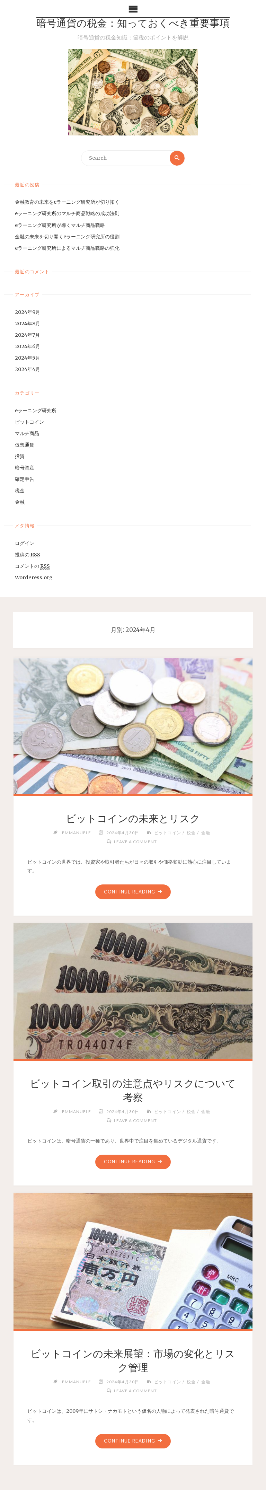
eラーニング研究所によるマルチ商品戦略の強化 (67, 248)
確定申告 (24, 479)
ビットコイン (29, 422)
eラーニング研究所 (35, 410)
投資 (20, 456)
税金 (20, 490)
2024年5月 (27, 358)
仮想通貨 (24, 445)
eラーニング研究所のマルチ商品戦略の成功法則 (67, 214)
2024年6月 (27, 346)
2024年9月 (27, 312)
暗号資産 (24, 468)
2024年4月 (27, 369)
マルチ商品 (27, 433)
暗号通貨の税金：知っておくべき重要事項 (133, 24)
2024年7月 (27, 335)
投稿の (27, 555)
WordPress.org (34, 577)
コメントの (32, 566)
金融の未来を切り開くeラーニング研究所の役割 (67, 236)
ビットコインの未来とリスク (133, 818)
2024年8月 (27, 323)
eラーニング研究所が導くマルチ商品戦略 (60, 225)
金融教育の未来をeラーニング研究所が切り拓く (67, 202)
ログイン (24, 543)
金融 (20, 502)
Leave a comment (135, 841)
